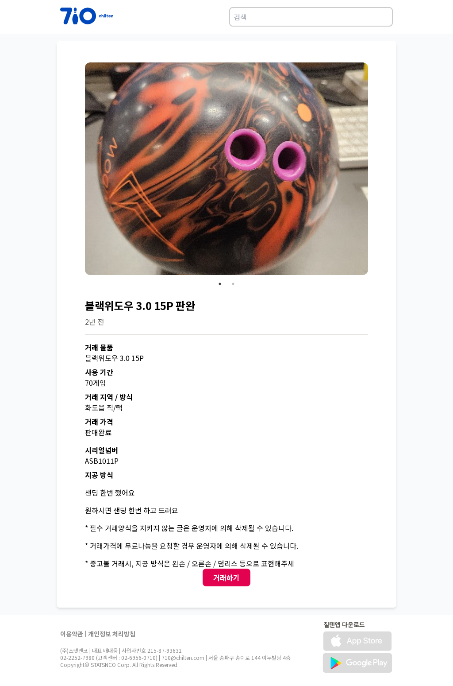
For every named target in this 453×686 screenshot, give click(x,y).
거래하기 (226, 577)
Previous (78, 170)
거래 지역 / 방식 (109, 396)
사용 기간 (99, 372)
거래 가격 (99, 421)
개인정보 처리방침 (111, 633)
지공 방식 (99, 474)
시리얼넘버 (101, 450)
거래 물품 (99, 347)
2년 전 (94, 321)
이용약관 (71, 633)
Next (374, 170)
